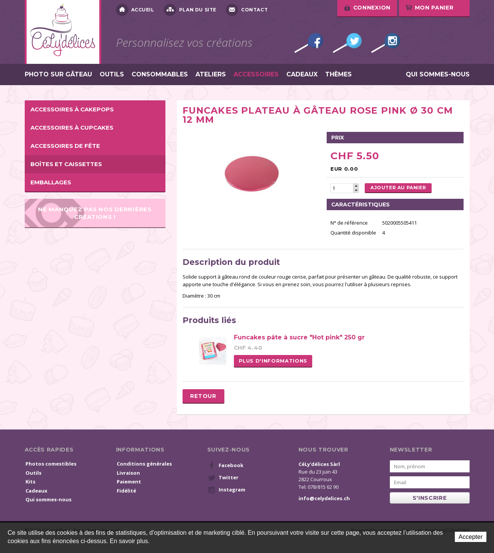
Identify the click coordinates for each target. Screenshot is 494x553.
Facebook (308, 43)
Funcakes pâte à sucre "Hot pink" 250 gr (299, 337)
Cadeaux (302, 74)
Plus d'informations (273, 361)
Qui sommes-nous (438, 74)
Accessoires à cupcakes (71, 127)
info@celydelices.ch (324, 498)
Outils (112, 74)
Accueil (135, 10)
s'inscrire (430, 497)
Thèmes (338, 74)
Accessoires (256, 74)
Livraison (128, 472)
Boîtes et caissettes (66, 164)
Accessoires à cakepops (72, 109)
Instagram (385, 43)
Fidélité (126, 490)
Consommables (160, 74)
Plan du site (190, 10)
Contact (247, 10)
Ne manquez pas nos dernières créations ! (95, 213)
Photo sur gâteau (58, 74)
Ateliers (210, 74)
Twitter (347, 43)
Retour (203, 396)
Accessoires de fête (65, 145)
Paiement (129, 481)
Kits (30, 481)
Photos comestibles (50, 463)
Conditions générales (144, 463)
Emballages (50, 182)
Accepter (471, 537)
